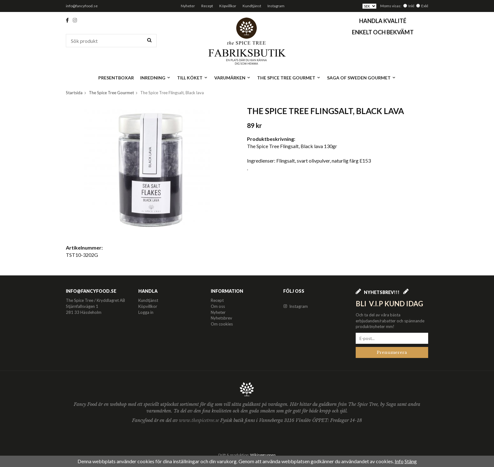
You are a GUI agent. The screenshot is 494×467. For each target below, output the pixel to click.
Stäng (411, 461)
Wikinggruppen (263, 455)
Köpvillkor (227, 5)
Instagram (275, 5)
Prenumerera (392, 352)
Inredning (155, 77)
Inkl (411, 5)
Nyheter (188, 5)
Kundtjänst (252, 5)
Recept (207, 5)
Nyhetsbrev (221, 317)
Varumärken (232, 77)
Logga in (145, 312)
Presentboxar (116, 77)
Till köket (192, 77)
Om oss (218, 306)
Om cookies (222, 323)
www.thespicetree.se (199, 420)
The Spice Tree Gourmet (289, 77)
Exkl (424, 5)
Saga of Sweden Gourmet (361, 77)
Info (399, 461)
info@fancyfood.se (82, 5)
